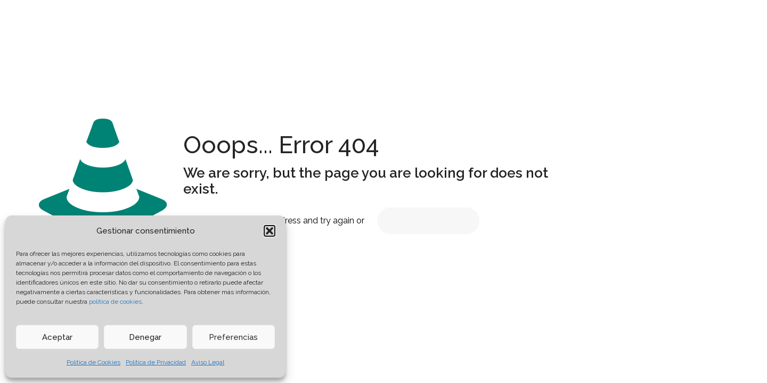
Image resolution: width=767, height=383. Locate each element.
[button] (269, 231)
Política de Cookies (93, 362)
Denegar (145, 337)
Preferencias (233, 337)
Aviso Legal (207, 362)
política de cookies (115, 301)
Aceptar (57, 337)
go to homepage (428, 221)
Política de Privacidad (156, 362)
